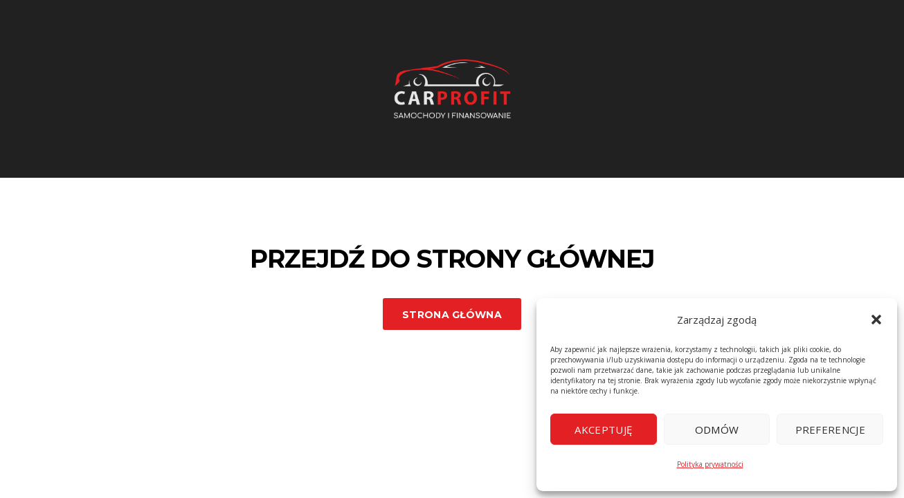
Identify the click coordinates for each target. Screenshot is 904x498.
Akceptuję (603, 429)
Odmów (717, 429)
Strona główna (452, 314)
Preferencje (830, 429)
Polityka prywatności (710, 464)
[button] (876, 319)
